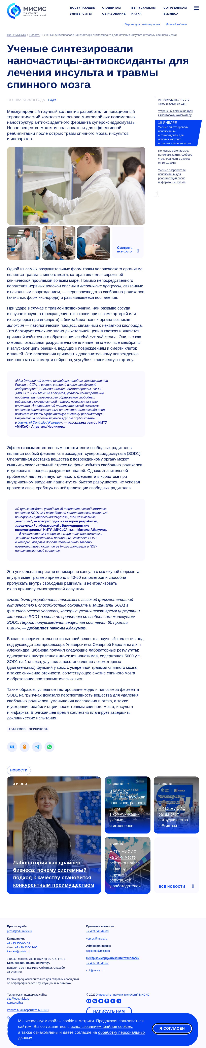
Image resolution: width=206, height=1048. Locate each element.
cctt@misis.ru (94, 970)
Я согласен (172, 1029)
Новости (19, 770)
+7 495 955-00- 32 (18, 943)
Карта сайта (15, 1002)
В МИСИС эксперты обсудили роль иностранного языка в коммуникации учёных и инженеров (127, 808)
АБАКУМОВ (17, 729)
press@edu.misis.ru (19, 931)
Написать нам (109, 1011)
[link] (12, 747)
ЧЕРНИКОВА (38, 729)
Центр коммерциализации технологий (112, 958)
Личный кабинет (176, 24)
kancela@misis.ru (18, 951)
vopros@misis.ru (96, 938)
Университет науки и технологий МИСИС (123, 994)
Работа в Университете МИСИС (27, 1010)
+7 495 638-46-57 (97, 963)
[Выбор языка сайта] (196, 24)
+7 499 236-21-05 (26, 947)
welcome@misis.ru (98, 950)
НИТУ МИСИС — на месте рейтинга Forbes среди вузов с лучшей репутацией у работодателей (125, 868)
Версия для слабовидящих (142, 24)
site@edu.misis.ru (18, 998)
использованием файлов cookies (101, 1026)
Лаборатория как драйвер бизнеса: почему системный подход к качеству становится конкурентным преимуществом (53, 874)
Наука (52, 100)
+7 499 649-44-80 (97, 931)
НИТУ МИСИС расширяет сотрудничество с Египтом (173, 817)
